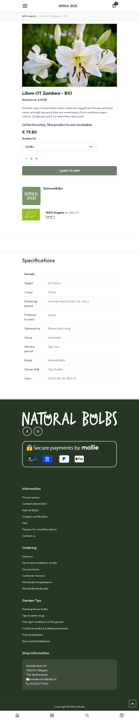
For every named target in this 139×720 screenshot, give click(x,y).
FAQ (24, 523)
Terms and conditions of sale (39, 563)
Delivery (27, 556)
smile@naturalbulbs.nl (42, 679)
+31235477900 (39, 683)
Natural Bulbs (30, 510)
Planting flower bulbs (35, 609)
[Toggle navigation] (25, 6)
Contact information (34, 503)
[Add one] (37, 158)
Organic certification (35, 516)
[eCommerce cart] (114, 6)
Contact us (28, 536)
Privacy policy (31, 497)
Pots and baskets (32, 634)
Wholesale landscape (35, 588)
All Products (29, 16)
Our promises (30, 569)
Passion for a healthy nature (39, 529)
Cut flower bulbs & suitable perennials (45, 628)
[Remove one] (26, 158)
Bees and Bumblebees (36, 641)
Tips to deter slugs (33, 615)
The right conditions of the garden (43, 622)
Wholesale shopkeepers (37, 582)
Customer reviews (33, 575)
